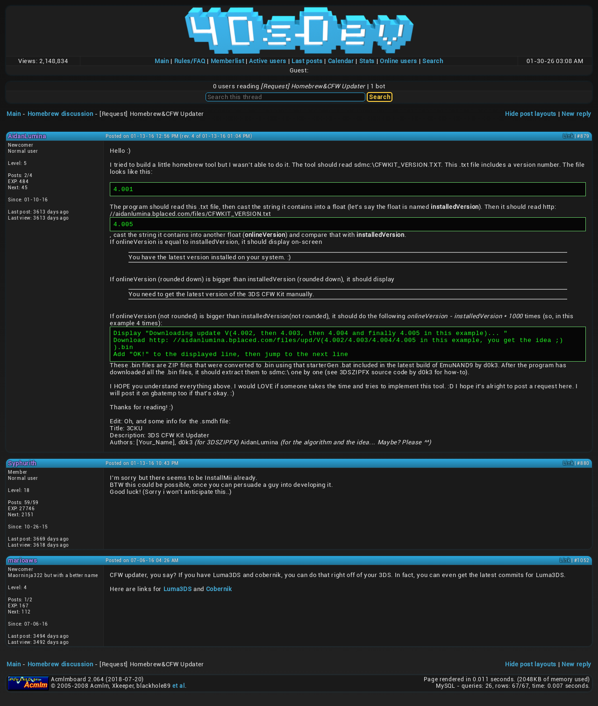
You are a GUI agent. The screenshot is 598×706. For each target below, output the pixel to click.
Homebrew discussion (60, 113)
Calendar (341, 60)
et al (178, 694)
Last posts (307, 60)
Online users (398, 60)
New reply (576, 113)
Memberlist (227, 60)
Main (162, 60)
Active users (267, 60)
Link (568, 136)
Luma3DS (178, 597)
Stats (367, 60)
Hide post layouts (530, 113)
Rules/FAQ (190, 60)
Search (432, 60)
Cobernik (219, 597)
